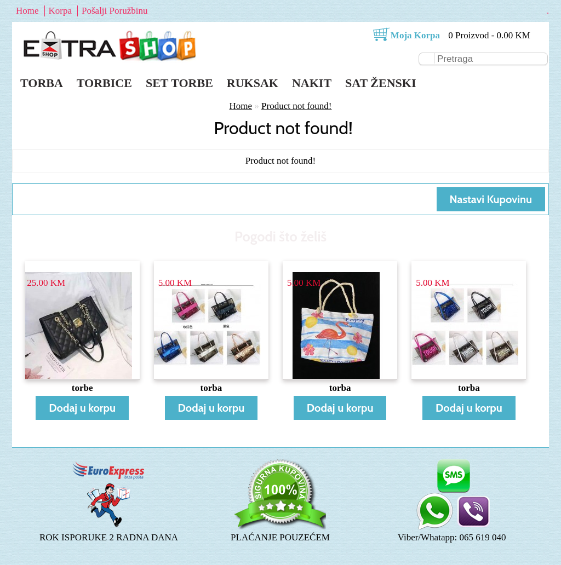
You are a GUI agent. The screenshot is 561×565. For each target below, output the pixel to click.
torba (211, 388)
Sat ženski (380, 83)
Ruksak (252, 83)
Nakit (311, 83)
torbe (82, 388)
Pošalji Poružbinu (114, 10)
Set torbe (179, 83)
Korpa (60, 10)
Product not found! (296, 106)
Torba (41, 83)
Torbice (104, 83)
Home (27, 10)
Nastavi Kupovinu (491, 199)
